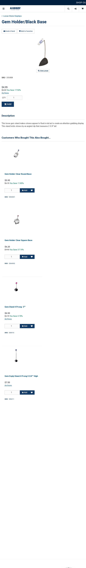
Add (7, 104)
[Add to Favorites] (32, 190)
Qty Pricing (5, 93)
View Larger (43, 70)
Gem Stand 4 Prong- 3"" (15, 307)
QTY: (4, 97)
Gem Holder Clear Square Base (18, 240)
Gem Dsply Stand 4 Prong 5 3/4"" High (21, 376)
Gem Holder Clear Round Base (18, 174)
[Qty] (12, 190)
